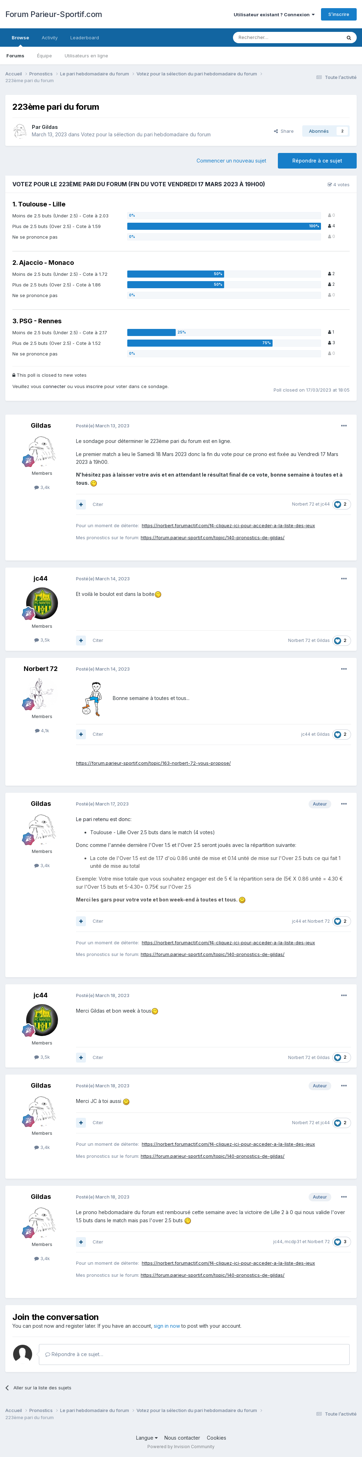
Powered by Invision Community (181, 1446)
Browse (20, 41)
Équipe (44, 55)
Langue (147, 1438)
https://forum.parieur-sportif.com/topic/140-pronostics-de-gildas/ (213, 537)
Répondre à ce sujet (317, 161)
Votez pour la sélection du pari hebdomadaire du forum (146, 134)
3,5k (42, 640)
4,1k (42, 730)
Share (284, 131)
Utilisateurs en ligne (86, 55)
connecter (54, 386)
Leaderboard (84, 37)
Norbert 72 (303, 504)
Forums (15, 55)
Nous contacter (182, 1438)
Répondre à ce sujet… (74, 1354)
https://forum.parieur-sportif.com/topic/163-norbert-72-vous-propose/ (153, 763)
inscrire (94, 386)
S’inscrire (338, 14)
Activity (50, 37)
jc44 (325, 504)
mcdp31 (293, 1241)
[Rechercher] (269, 37)
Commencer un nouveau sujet (231, 161)
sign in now (167, 1326)
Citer (98, 504)
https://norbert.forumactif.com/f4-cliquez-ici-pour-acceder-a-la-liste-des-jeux (228, 525)
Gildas (50, 127)
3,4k (42, 487)
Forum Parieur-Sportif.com (53, 14)
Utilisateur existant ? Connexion (274, 14)
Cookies (216, 1438)
